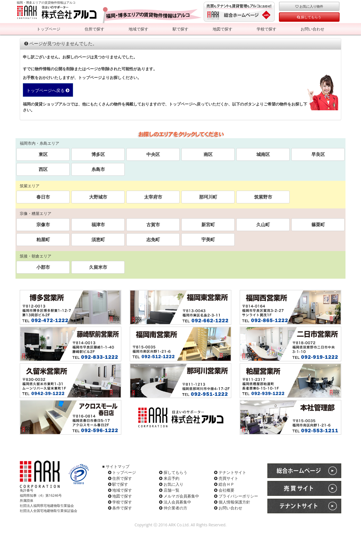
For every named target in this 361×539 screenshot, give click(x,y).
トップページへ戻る (48, 90)
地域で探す (138, 29)
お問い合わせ (312, 29)
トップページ (48, 29)
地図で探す (222, 29)
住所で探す (94, 29)
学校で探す (266, 29)
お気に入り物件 (309, 6)
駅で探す (180, 29)
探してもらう (309, 17)
